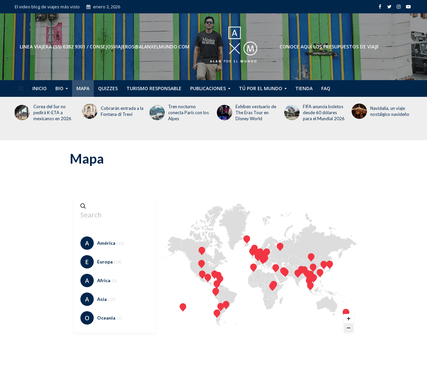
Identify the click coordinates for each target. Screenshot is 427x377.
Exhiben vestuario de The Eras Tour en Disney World (256, 112)
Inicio (39, 88)
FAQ (325, 88)
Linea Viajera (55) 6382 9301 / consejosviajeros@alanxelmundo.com (104, 46)
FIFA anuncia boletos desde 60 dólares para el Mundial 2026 (324, 112)
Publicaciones (208, 88)
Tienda (304, 88)
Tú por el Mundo (260, 88)
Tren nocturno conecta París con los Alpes (188, 112)
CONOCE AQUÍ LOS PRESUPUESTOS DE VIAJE (329, 46)
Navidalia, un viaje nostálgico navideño (390, 111)
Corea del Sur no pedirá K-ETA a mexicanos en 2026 (52, 112)
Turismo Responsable (153, 88)
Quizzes (108, 88)
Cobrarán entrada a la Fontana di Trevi (122, 111)
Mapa (82, 88)
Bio (59, 88)
